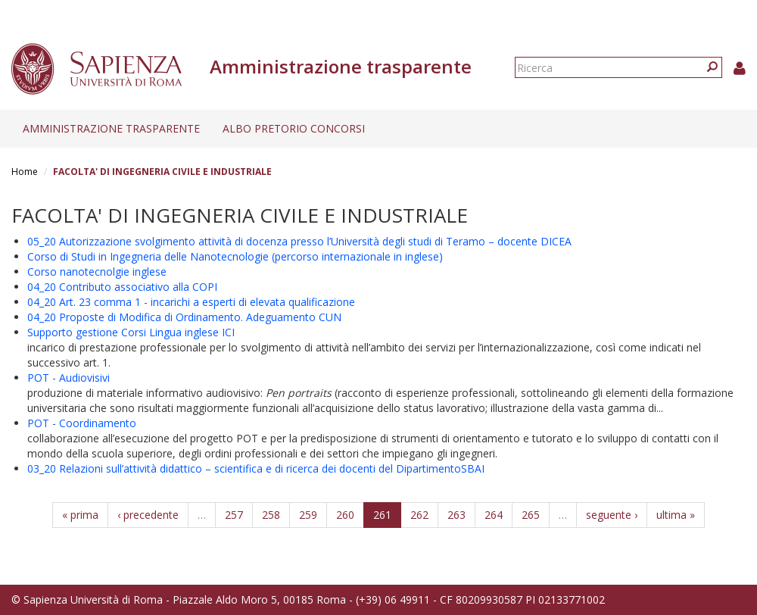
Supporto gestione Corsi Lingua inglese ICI (131, 332)
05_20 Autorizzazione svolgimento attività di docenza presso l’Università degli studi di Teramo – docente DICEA (299, 241)
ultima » (675, 514)
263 (456, 514)
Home (24, 171)
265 (531, 514)
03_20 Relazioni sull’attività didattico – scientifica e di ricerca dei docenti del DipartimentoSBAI (255, 468)
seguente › (611, 514)
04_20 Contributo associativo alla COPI (122, 286)
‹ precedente (148, 514)
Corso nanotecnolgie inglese (97, 271)
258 (271, 514)
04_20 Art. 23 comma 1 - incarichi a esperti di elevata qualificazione (191, 302)
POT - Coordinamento (81, 423)
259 (308, 514)
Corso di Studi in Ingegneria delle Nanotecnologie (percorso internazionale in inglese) (235, 256)
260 (345, 514)
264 (493, 514)
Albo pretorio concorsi (294, 128)
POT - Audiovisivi (68, 377)
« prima (80, 514)
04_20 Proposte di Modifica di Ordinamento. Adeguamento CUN (184, 317)
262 (419, 514)
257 (234, 514)
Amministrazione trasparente (111, 128)
